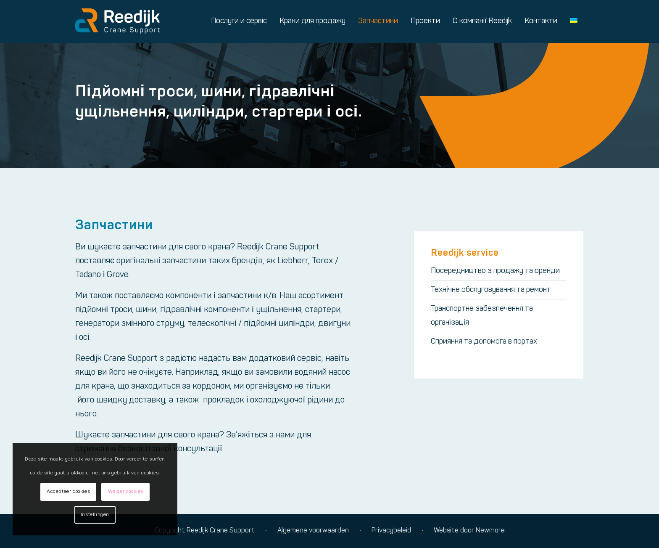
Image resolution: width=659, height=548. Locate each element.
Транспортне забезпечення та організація (482, 316)
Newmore (490, 530)
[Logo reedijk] (117, 21)
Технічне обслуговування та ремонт (491, 290)
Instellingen (95, 514)
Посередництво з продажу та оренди (495, 271)
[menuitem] (239, 21)
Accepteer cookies (68, 491)
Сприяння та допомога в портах (484, 342)
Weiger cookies (125, 491)
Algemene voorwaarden (313, 530)
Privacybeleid (391, 530)
